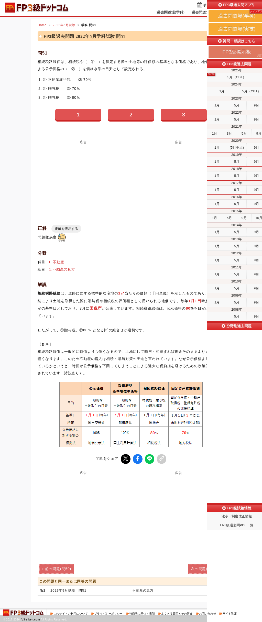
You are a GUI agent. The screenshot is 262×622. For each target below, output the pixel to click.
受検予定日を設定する (221, 5)
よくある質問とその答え (177, 612)
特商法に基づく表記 (142, 612)
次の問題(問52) (204, 568)
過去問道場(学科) (170, 12)
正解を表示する (66, 229)
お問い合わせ (207, 612)
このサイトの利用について (70, 612)
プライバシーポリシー (108, 612)
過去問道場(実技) (206, 12)
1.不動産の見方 (62, 269)
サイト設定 (230, 612)
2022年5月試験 (64, 25)
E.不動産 (56, 262)
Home (42, 25)
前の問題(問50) (58, 568)
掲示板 (232, 12)
